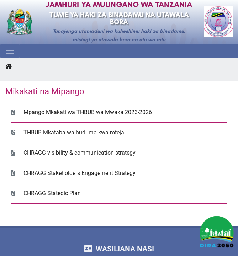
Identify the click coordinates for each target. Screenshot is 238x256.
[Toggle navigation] (10, 51)
